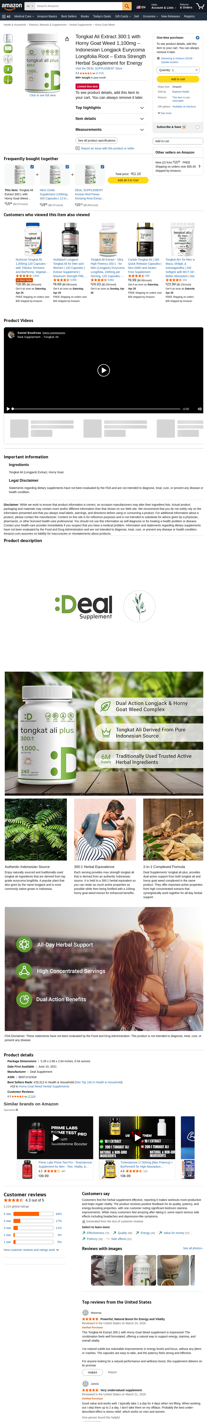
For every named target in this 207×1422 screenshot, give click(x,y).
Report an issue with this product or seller (105, 148)
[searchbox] (78, 6)
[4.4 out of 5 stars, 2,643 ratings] (27, 275)
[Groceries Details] (157, 16)
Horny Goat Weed (105, 24)
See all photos (192, 1248)
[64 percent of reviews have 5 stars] (33, 1214)
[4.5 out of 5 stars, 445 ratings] (138, 275)
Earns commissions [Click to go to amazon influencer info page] (54, 332)
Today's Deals (102, 16)
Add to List (162, 141)
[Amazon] (12, 6)
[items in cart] (200, 6)
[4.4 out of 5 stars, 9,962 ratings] (102, 279)
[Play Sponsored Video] (55, 1138)
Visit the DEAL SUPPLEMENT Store (99, 68)
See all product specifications (97, 140)
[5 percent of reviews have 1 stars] (33, 1242)
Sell (136, 16)
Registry (189, 16)
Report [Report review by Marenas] (112, 1372)
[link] (55, 174)
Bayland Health (180, 91)
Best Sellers (69, 16)
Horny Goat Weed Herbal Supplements (44, 1086)
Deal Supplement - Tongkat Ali (38, 337)
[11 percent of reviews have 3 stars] (33, 1228)
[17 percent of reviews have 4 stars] (33, 1221)
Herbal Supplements (81, 24)
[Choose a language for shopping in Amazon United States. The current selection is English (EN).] (140, 6)
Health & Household (15, 24)
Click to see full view (43, 95)
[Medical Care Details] (33, 16)
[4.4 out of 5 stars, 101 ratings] (176, 279)
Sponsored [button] (11, 1110)
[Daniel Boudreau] (29, 333)
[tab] (95, 1233)
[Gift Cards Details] (130, 16)
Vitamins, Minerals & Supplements (48, 24)
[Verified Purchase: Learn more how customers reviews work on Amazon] (92, 1327)
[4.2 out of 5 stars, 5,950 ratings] (65, 279)
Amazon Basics (47, 16)
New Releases (170, 16)
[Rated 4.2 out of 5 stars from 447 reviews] (65, 1171)
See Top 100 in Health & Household (99, 1082)
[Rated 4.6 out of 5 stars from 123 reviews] (147, 1171)
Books (85, 16)
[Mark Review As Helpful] (92, 1372)
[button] (6, 16)
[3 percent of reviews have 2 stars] (33, 1235)
